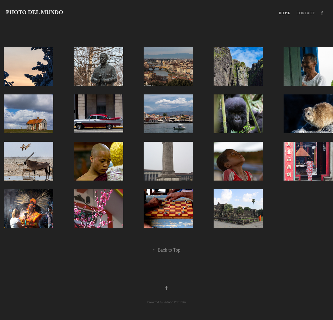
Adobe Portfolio (175, 302)
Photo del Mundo (34, 12)
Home (284, 13)
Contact (306, 13)
